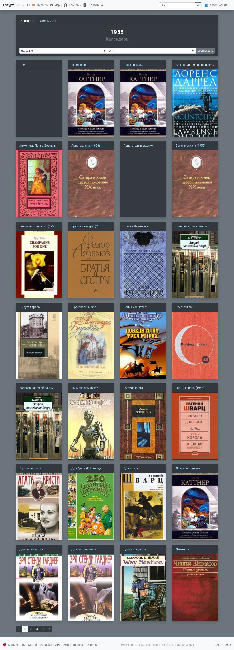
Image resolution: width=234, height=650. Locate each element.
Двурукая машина (188, 468)
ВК (23, 645)
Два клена (131, 468)
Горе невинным (30, 468)
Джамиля (182, 549)
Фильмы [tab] (48, 21)
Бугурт (8, 5)
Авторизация (218, 5)
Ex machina (78, 65)
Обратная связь (73, 645)
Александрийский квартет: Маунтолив (194, 65)
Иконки (92, 645)
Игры (58, 5)
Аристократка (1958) (85, 145)
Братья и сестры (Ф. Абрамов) (85, 227)
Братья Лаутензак (136, 226)
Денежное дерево (136, 549)
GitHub (32, 645)
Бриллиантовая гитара (191, 226)
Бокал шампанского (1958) (37, 226)
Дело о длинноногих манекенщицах (85, 549)
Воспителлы (184, 307)
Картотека (96, 5)
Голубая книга (133, 388)
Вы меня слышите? (84, 388)
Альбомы (75, 5)
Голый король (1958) (190, 388)
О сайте (13, 645)
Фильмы (42, 5)
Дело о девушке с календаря (31, 549)
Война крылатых (135, 307)
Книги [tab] (27, 21)
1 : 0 (22, 65)
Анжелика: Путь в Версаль (37, 145)
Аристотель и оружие (138, 145)
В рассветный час (83, 307)
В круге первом (29, 307)
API (57, 645)
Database (46, 645)
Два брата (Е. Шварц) (86, 468)
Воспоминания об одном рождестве (36, 388)
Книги (26, 5)
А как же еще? (133, 65)
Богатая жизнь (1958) (190, 145)
